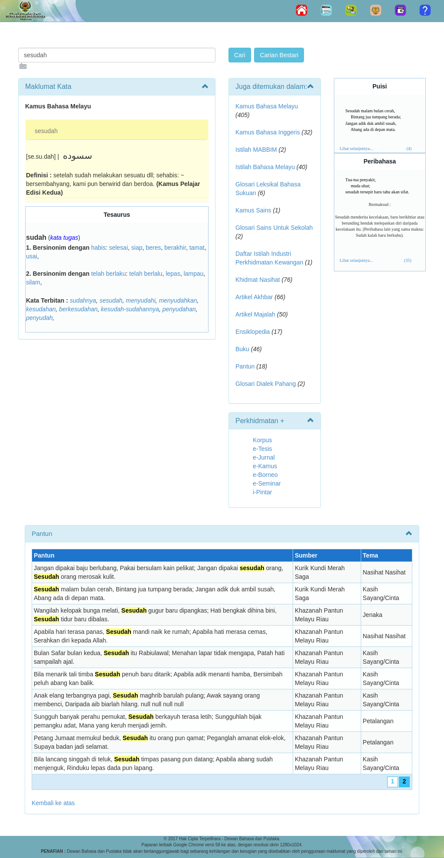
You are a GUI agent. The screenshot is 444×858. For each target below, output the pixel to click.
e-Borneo (265, 474)
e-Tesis (262, 448)
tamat (197, 247)
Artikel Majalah (255, 314)
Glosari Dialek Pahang (265, 383)
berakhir (175, 247)
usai (31, 256)
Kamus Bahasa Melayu (266, 106)
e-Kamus (265, 466)
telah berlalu (145, 273)
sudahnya (83, 300)
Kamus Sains (253, 210)
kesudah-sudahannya (130, 309)
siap (137, 247)
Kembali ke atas (53, 802)
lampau (193, 273)
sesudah (46, 130)
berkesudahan (78, 309)
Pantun (245, 366)
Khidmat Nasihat (257, 279)
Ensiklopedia (252, 331)
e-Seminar (267, 483)
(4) (408, 148)
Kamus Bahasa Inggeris (267, 132)
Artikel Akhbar (254, 297)
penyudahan (179, 309)
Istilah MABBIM (256, 149)
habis (98, 247)
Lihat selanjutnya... (356, 148)
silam (33, 282)
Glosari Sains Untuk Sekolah (274, 227)
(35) (407, 260)
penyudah (39, 317)
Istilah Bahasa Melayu (265, 166)
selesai (118, 247)
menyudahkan (178, 300)
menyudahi (141, 300)
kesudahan (41, 309)
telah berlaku (108, 273)
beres (153, 247)
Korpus (262, 440)
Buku (242, 349)
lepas (173, 273)
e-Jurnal (264, 457)
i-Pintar (262, 492)
